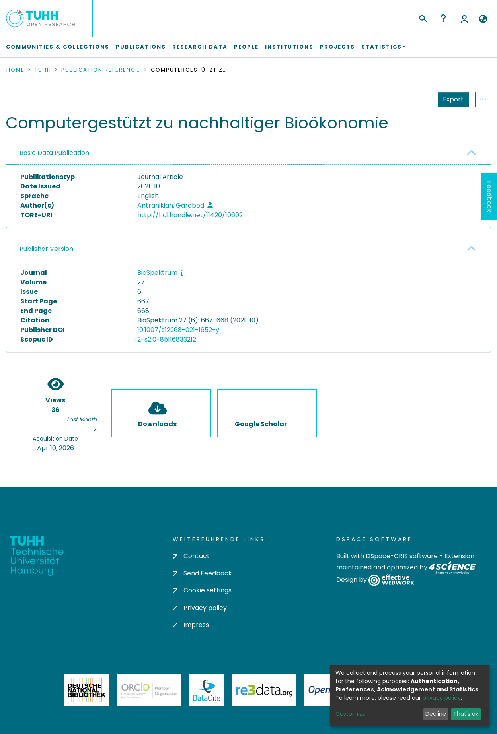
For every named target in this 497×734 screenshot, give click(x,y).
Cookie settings (202, 590)
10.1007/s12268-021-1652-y (178, 329)
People (246, 46)
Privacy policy (200, 607)
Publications (141, 46)
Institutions (289, 46)
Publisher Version (46, 248)
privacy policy (442, 698)
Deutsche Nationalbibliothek (86, 690)
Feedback (489, 196)
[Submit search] (423, 17)
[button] (483, 19)
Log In (464, 18)
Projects (337, 46)
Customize (350, 714)
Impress (191, 624)
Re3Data (264, 690)
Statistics (451, 99)
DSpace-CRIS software (402, 556)
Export (414, 99)
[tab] (248, 153)
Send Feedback (202, 573)
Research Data (200, 46)
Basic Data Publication (54, 152)
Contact (191, 556)
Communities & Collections (57, 46)
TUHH (43, 70)
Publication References (101, 70)
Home (15, 70)
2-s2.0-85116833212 (166, 339)
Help (443, 18)
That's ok (465, 714)
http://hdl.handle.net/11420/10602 (190, 214)
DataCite (206, 690)
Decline (435, 714)
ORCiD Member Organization (149, 690)
